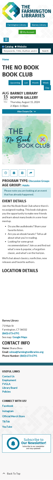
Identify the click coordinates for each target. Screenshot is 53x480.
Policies (6, 391)
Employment (9, 380)
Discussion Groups (39, 181)
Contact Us (8, 376)
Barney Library (39, 24)
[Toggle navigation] (6, 40)
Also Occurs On (26, 111)
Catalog (9, 46)
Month (35, 82)
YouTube (7, 426)
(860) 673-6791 (10, 333)
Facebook (7, 405)
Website (22, 46)
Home (5, 59)
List (26, 82)
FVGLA (6, 383)
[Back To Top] (26, 474)
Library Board (9, 387)
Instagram (7, 411)
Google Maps (19, 337)
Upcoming (15, 82)
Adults (25, 185)
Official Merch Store (13, 416)
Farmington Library (16, 24)
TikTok (6, 421)
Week (46, 82)
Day (47, 87)
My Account (27, 32)
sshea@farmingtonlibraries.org (26, 351)
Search (45, 50)
